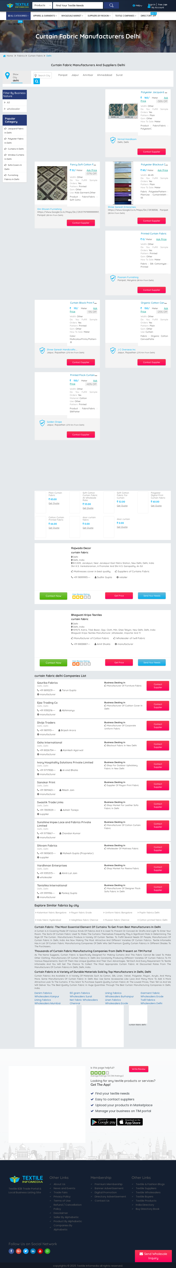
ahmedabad (104, 74)
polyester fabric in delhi (14, 140)
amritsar (88, 74)
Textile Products (146, 1199)
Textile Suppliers (146, 1187)
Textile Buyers (144, 1195)
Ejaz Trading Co (47, 700)
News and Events (64, 1187)
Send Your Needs (152, 594)
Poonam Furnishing (129, 276)
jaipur (75, 74)
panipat (62, 74)
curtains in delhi (14, 148)
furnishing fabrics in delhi (11, 177)
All (7, 102)
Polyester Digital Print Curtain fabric (158, 493)
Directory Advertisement (110, 1195)
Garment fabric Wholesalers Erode (152, 993)
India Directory (145, 1203)
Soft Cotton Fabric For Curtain (123, 493)
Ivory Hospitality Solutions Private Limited (65, 760)
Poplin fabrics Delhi (149, 911)
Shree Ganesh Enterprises (122, 206)
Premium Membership (109, 1183)
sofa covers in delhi (13, 167)
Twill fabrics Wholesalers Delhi (152, 1000)
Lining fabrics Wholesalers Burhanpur (119, 993)
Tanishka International (52, 883)
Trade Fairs (61, 1191)
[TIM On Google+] (18, 1250)
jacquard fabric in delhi (14, 130)
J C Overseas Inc (127, 348)
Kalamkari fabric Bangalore (50, 911)
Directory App (149, 14)
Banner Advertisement (109, 1187)
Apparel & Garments (44, 15)
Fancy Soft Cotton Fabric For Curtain (92, 164)
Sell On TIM (15, 22)
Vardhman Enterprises (52, 863)
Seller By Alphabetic (66, 1216)
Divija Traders (46, 720)
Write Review (138, 1068)
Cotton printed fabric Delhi (152, 918)
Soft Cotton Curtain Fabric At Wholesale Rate (90, 495)
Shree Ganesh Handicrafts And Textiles (62, 348)
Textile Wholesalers (148, 1191)
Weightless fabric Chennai (83, 918)
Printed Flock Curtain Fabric (86, 373)
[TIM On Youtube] (40, 1250)
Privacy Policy (62, 1195)
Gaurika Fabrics (47, 681)
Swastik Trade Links (50, 800)
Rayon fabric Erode (80, 911)
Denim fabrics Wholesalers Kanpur (47, 993)
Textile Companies (125, 15)
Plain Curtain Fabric (55, 492)
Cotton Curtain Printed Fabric (56, 516)
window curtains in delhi (14, 156)
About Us (59, 1183)
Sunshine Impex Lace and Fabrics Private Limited (64, 822)
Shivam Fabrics (47, 844)
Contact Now (53, 594)
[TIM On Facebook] (11, 1250)
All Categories (18, 15)
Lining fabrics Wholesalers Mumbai (48, 1000)
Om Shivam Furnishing (50, 208)
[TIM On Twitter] (26, 1250)
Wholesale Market (71, 15)
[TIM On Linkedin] (33, 1250)
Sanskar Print (46, 780)
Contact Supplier (150, 151)
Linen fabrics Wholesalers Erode (117, 1000)
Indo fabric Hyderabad (48, 918)
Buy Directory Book (147, 1208)
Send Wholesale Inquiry (153, 1256)
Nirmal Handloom (128, 138)
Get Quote (54, 501)
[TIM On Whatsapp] (47, 1250)
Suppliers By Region (98, 15)
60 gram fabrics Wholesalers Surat (81, 993)
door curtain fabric (89, 516)
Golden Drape (55, 420)
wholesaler (12, 108)
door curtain (123, 517)
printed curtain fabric (154, 232)
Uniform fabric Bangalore (117, 911)
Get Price (119, 594)
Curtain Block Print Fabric (85, 301)
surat (119, 74)
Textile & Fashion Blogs (150, 1183)
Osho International (49, 740)
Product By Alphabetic (68, 1220)
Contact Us (102, 1199)
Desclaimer (61, 1212)
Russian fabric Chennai (116, 918)
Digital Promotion (106, 1191)
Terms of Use (62, 1199)
